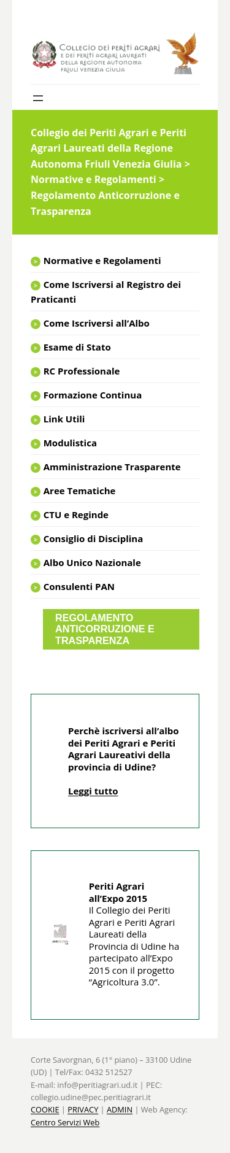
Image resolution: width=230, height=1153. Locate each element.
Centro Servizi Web (65, 1122)
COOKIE (45, 1109)
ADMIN (119, 1109)
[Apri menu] (38, 98)
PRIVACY (82, 1109)
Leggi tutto (93, 791)
